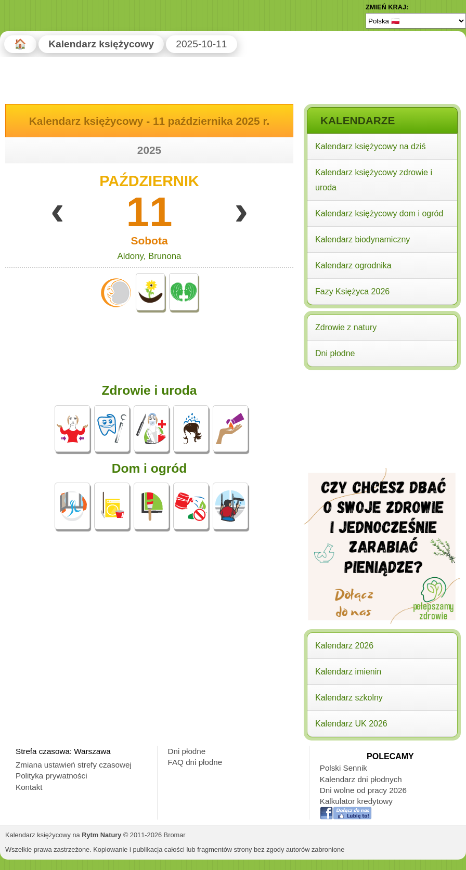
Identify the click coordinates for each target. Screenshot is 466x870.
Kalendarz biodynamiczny (362, 239)
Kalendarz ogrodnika (353, 265)
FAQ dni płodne (195, 762)
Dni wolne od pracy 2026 (363, 790)
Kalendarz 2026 (344, 645)
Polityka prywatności (51, 775)
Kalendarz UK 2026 (351, 723)
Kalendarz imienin (348, 671)
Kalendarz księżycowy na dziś (370, 146)
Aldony (131, 256)
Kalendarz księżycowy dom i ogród (379, 213)
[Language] (416, 21)
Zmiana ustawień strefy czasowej (74, 764)
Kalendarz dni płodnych (361, 779)
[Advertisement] (382, 440)
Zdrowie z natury (346, 327)
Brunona (164, 256)
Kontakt (29, 787)
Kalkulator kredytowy (356, 801)
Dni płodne (335, 353)
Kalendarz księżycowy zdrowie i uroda (373, 180)
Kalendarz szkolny (349, 697)
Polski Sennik (343, 767)
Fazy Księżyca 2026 (352, 291)
